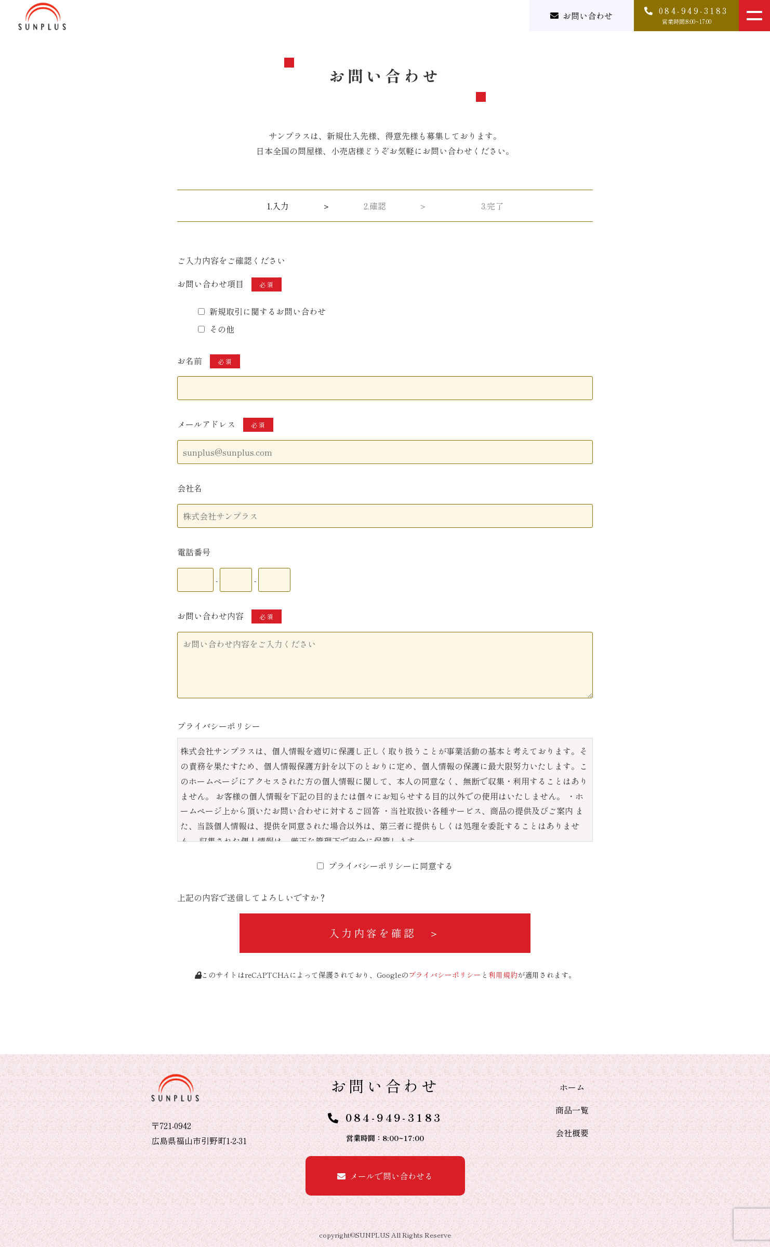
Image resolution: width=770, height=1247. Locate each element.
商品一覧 (572, 1110)
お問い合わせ (588, 15)
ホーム (572, 1087)
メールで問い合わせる (391, 1176)
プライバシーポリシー (444, 975)
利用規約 (502, 975)
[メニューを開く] (754, 15)
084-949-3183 (394, 1117)
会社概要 (572, 1132)
